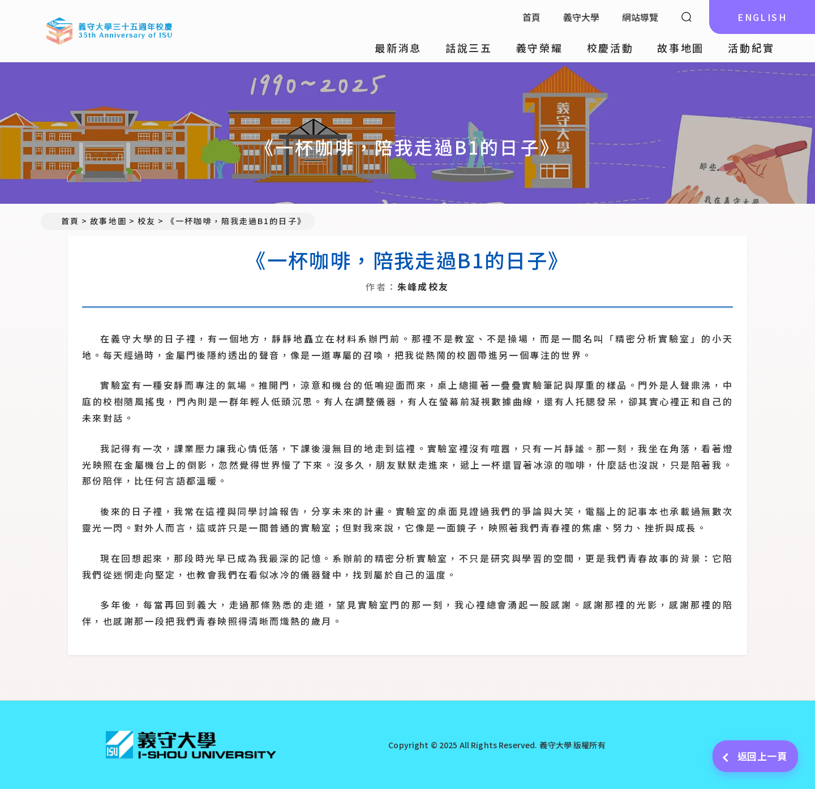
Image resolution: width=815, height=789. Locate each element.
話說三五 (468, 47)
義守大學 (581, 17)
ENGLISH (762, 17)
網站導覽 (640, 17)
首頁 (531, 17)
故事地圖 (680, 47)
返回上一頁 (755, 756)
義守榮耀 (539, 47)
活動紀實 (751, 47)
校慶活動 (610, 47)
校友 (147, 220)
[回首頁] (191, 745)
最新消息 (398, 47)
